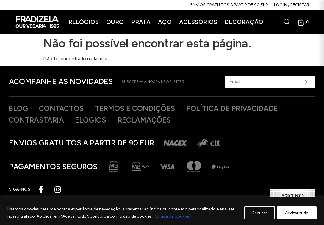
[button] (83, 22)
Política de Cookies (172, 216)
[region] (162, 211)
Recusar (256, 212)
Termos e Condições (140, 108)
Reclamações (150, 120)
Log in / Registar (291, 4)
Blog (19, 108)
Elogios (94, 120)
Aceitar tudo (296, 212)
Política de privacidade (241, 108)
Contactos (64, 108)
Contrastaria (37, 120)
